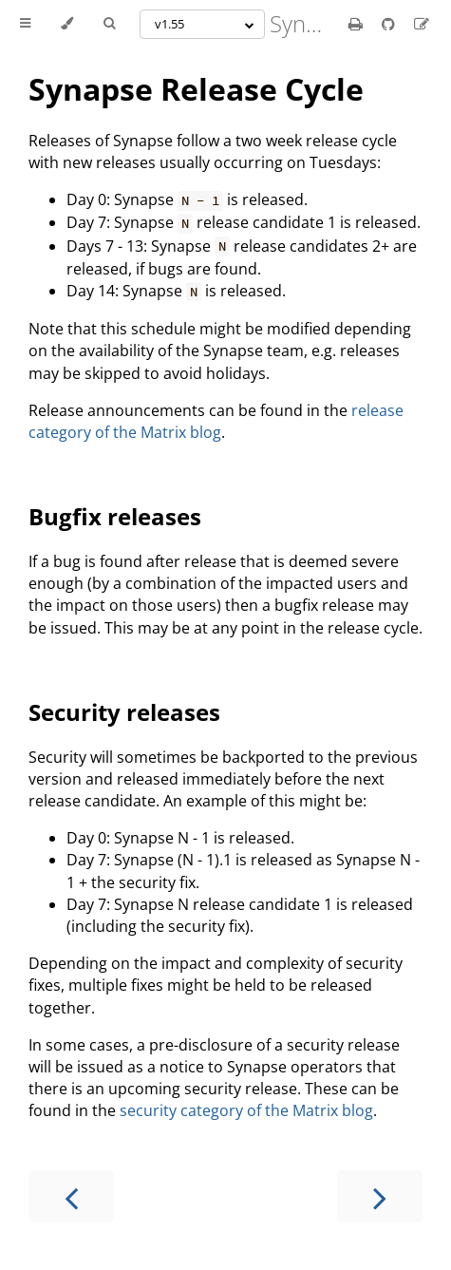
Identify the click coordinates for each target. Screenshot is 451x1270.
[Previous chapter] (71, 1196)
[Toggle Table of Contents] (25, 23)
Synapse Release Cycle (196, 88)
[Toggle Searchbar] (109, 23)
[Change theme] (67, 23)
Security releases (124, 712)
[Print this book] (357, 23)
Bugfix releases (114, 516)
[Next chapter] (380, 1196)
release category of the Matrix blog (216, 421)
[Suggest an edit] (421, 23)
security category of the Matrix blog (246, 1110)
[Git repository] (390, 23)
